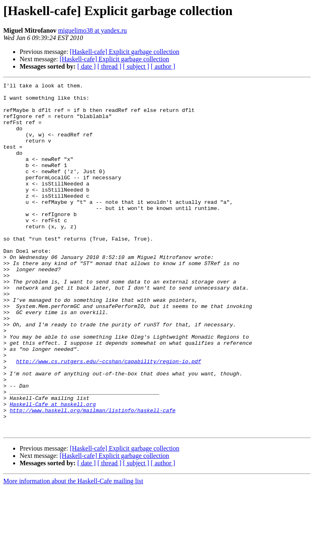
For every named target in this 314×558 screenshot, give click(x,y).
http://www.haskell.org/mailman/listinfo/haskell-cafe (93, 476)
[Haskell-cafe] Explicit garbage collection (124, 51)
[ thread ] (109, 66)
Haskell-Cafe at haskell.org (53, 469)
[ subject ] (136, 66)
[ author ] (163, 66)
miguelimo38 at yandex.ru (92, 30)
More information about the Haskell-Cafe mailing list (73, 550)
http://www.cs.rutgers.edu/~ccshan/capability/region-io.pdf (108, 417)
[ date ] (86, 66)
